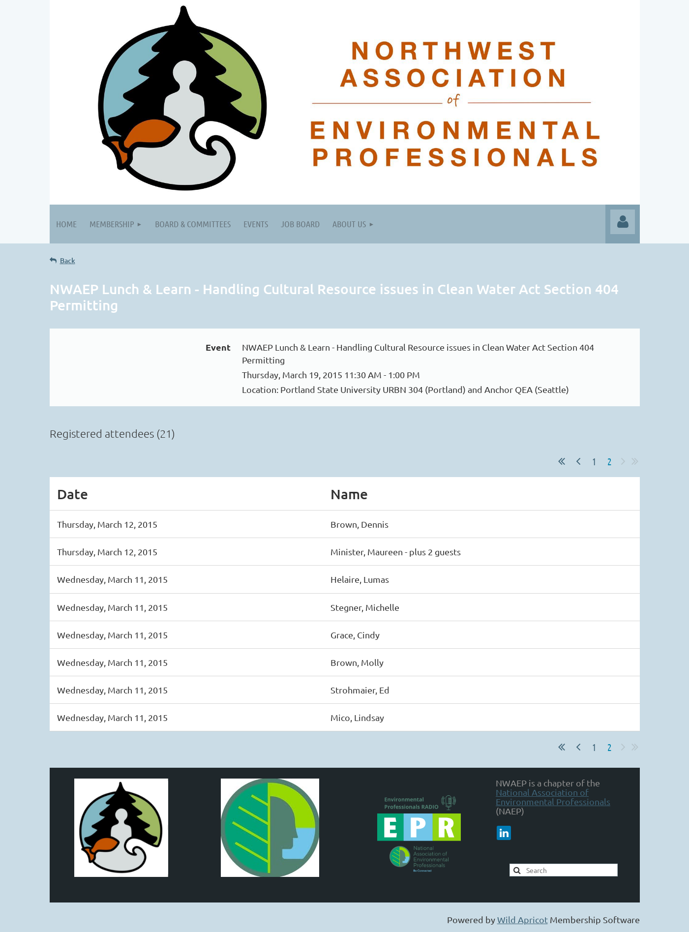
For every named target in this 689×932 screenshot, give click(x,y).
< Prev (578, 461)
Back (67, 260)
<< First (562, 461)
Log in (622, 222)
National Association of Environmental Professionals (553, 797)
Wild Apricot (522, 919)
